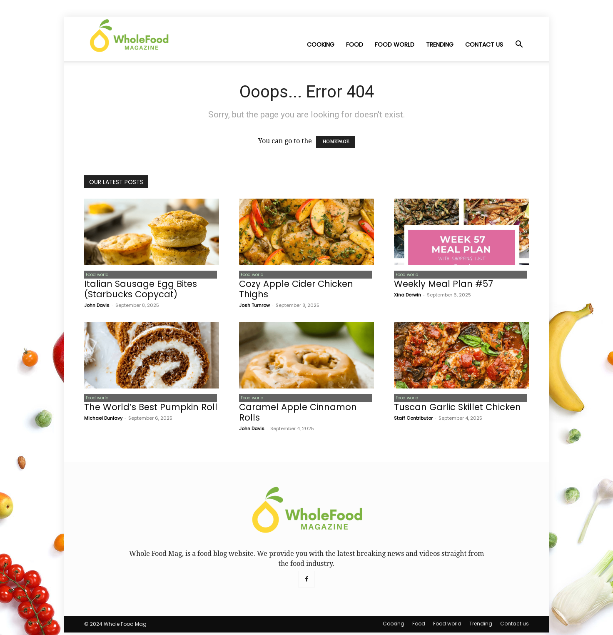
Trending (440, 44)
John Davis (97, 306)
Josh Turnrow (254, 306)
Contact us (484, 44)
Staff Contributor (413, 420)
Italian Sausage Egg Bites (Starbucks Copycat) (140, 290)
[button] (519, 45)
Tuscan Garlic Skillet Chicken (457, 409)
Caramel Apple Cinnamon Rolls (298, 414)
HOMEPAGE (335, 141)
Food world (394, 44)
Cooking (320, 44)
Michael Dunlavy (103, 420)
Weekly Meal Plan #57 (443, 285)
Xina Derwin (407, 296)
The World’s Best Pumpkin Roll (150, 409)
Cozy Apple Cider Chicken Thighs (296, 290)
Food (354, 44)
